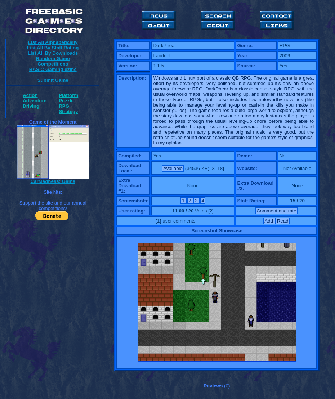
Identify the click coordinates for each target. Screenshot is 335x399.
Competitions (52, 64)
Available (173, 168)
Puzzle (66, 100)
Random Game (53, 58)
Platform (68, 95)
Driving (31, 106)
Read (283, 221)
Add (269, 221)
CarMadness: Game (52, 181)
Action (30, 95)
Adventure (34, 100)
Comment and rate (276, 211)
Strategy (68, 111)
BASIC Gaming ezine (53, 69)
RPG (64, 106)
